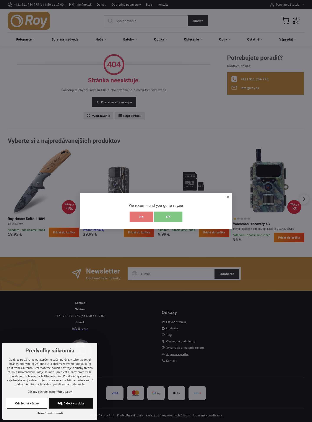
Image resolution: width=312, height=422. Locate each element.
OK (168, 217)
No (141, 217)
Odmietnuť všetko (27, 409)
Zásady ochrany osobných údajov (50, 398)
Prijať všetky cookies (70, 409)
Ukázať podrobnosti (50, 419)
